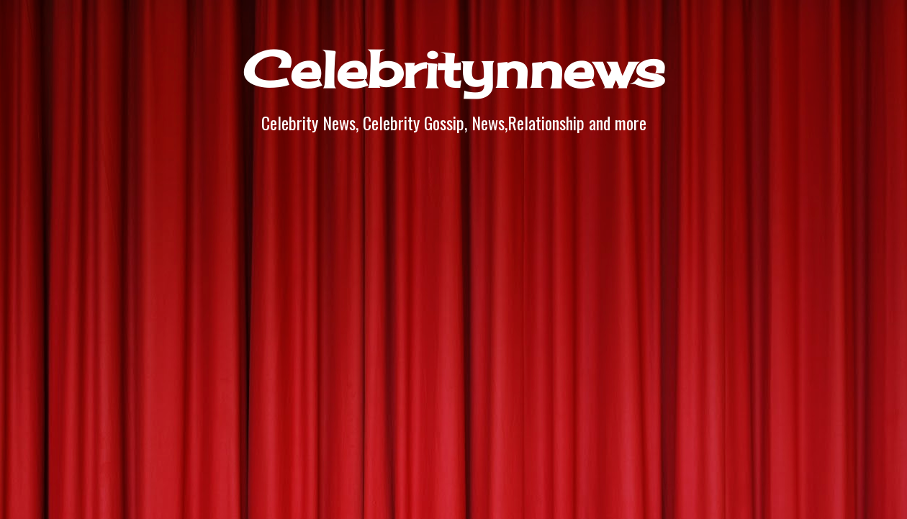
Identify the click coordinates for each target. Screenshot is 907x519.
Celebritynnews (454, 69)
